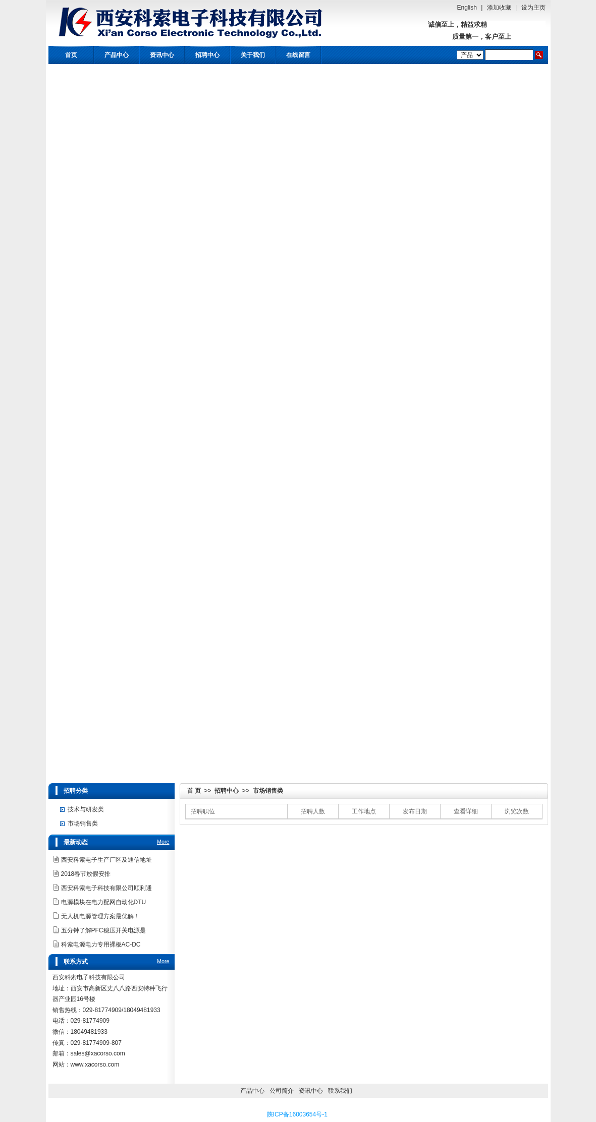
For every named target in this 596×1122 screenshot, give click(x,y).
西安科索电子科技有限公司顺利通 (106, 888)
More (163, 842)
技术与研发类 (86, 809)
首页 (71, 54)
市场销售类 (268, 790)
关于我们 (253, 54)
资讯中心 (162, 54)
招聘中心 (207, 54)
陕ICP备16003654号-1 (297, 1114)
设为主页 (533, 7)
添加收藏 (499, 7)
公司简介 (281, 1090)
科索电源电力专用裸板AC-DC (101, 944)
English (467, 7)
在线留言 (298, 54)
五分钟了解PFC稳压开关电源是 (103, 930)
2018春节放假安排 (86, 873)
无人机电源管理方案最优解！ (100, 916)
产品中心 (116, 54)
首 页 (194, 790)
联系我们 (340, 1090)
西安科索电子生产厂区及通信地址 (106, 859)
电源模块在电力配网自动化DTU (103, 902)
